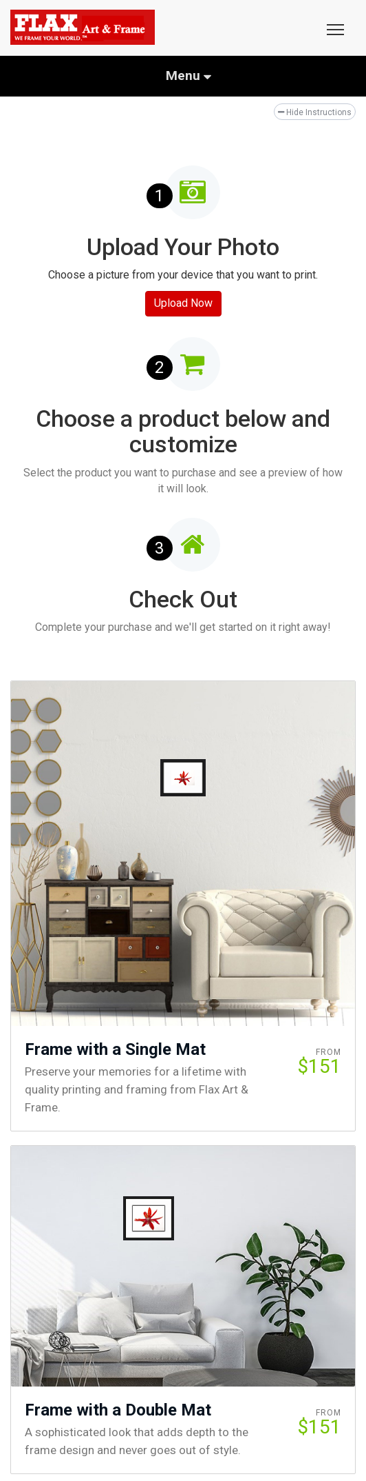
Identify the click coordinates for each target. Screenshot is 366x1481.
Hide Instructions (315, 112)
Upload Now (183, 303)
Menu (188, 75)
